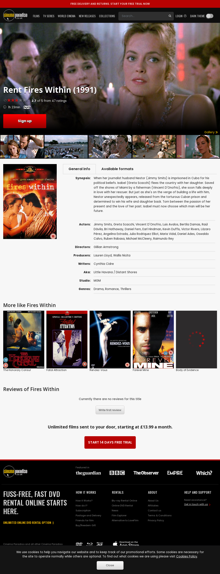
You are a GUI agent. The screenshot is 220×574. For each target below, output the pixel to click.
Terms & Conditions (160, 515)
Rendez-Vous (98, 370)
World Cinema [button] (66, 16)
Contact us (154, 510)
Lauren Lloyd (103, 255)
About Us (153, 500)
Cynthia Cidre (104, 264)
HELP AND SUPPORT (197, 492)
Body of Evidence (187, 370)
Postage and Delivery (88, 515)
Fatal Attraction (56, 370)
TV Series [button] (48, 16)
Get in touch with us (196, 504)
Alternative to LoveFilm (125, 520)
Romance (112, 289)
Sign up (25, 120)
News (115, 510)
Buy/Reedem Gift (86, 525)
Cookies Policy (186, 556)
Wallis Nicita (121, 255)
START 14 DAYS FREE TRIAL (110, 442)
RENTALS (118, 492)
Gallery (211, 132)
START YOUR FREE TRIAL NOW (110, 4)
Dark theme (197, 16)
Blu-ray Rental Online (124, 500)
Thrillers (125, 289)
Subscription (83, 510)
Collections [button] (107, 16)
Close (110, 565)
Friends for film (85, 520)
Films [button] (36, 16)
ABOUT (152, 492)
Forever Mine (141, 370)
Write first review (110, 410)
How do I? (81, 505)
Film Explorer (119, 515)
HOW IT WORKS (86, 492)
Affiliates (153, 505)
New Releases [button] (87, 16)
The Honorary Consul (17, 370)
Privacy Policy (156, 520)
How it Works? (84, 500)
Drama (99, 289)
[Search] (142, 16)
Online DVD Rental (122, 505)
